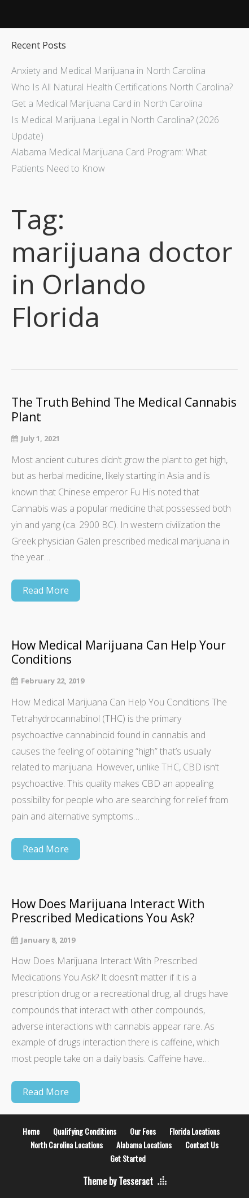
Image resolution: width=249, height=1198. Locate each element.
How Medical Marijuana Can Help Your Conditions (118, 652)
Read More (46, 590)
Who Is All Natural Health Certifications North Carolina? (122, 87)
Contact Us (202, 1145)
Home (31, 1131)
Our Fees (143, 1131)
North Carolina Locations (66, 1145)
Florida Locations (194, 1131)
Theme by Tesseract (118, 1181)
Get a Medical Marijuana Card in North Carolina (107, 103)
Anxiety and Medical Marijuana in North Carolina (108, 70)
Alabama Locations (144, 1145)
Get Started (128, 1158)
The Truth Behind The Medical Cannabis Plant (124, 409)
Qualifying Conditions (84, 1131)
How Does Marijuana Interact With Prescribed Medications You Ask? (107, 911)
